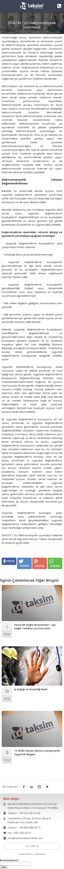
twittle (24, 563)
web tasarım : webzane (32, 854)
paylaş (9, 561)
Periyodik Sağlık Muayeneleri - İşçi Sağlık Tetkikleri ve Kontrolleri (35, 626)
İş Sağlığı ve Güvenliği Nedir (31, 689)
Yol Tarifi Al (32, 846)
